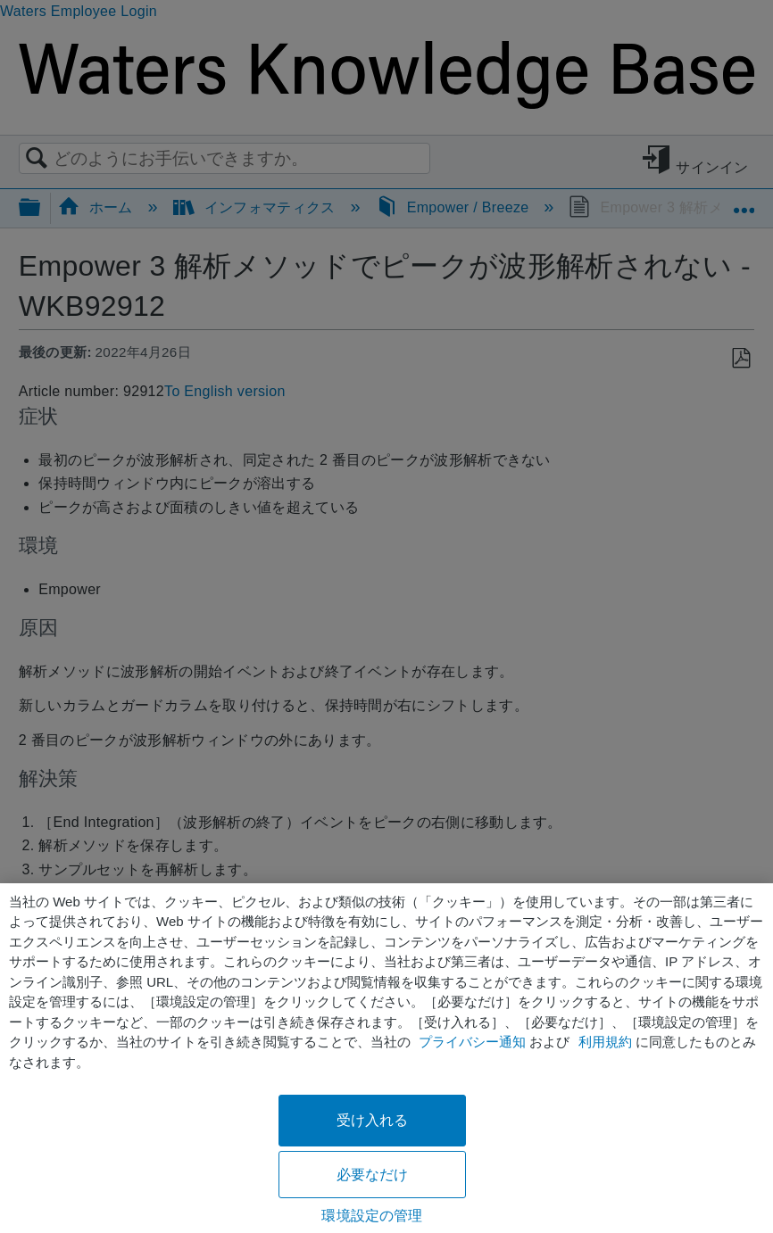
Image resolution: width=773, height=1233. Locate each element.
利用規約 (605, 1041)
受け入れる (373, 1120)
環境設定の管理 (371, 1215)
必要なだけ (373, 1174)
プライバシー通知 (472, 1041)
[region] (386, 1058)
